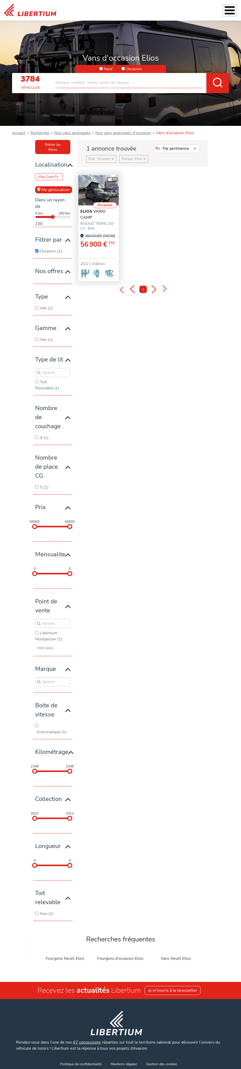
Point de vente (46, 605)
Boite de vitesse (46, 709)
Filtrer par (48, 240)
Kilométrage (51, 752)
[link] (30, 10)
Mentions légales (123, 1063)
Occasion (134, 69)
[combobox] (142, 80)
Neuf (108, 69)
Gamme (45, 328)
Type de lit (49, 359)
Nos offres (49, 271)
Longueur (48, 846)
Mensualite (50, 554)
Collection (48, 799)
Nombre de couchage (48, 417)
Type (41, 296)
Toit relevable (48, 897)
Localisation (51, 165)
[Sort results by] (176, 148)
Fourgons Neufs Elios (65, 958)
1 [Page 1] (143, 289)
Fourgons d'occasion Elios (120, 958)
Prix (40, 507)
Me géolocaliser (53, 190)
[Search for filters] (52, 372)
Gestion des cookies (161, 1063)
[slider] (34, 526)
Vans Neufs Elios (176, 958)
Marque (45, 669)
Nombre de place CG (46, 467)
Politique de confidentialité (80, 1063)
